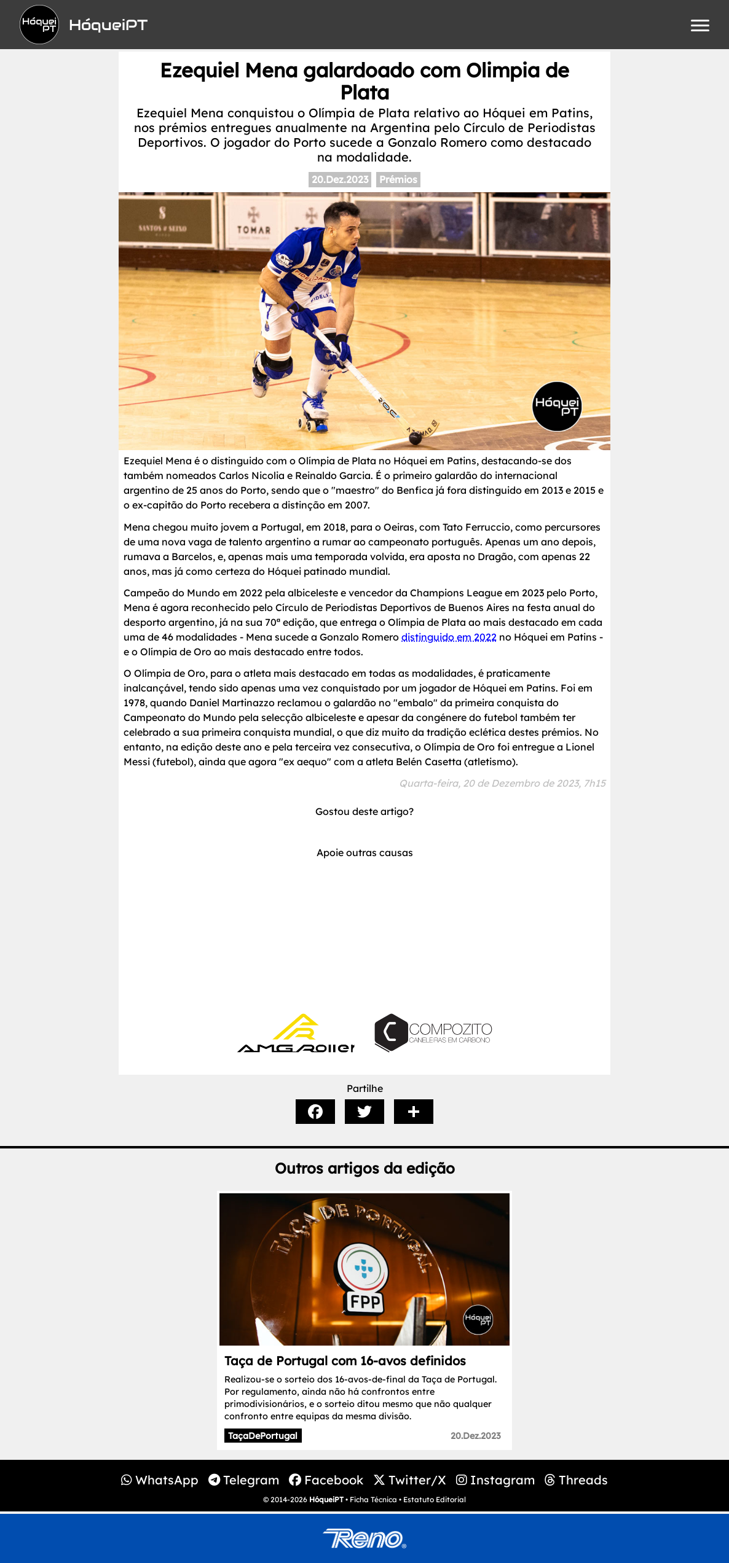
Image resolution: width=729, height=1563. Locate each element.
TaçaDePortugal (263, 1435)
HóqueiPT (326, 1499)
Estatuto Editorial (434, 1499)
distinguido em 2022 (449, 637)
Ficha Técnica (373, 1499)
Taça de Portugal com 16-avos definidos (345, 1360)
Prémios (398, 179)
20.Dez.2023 (340, 179)
